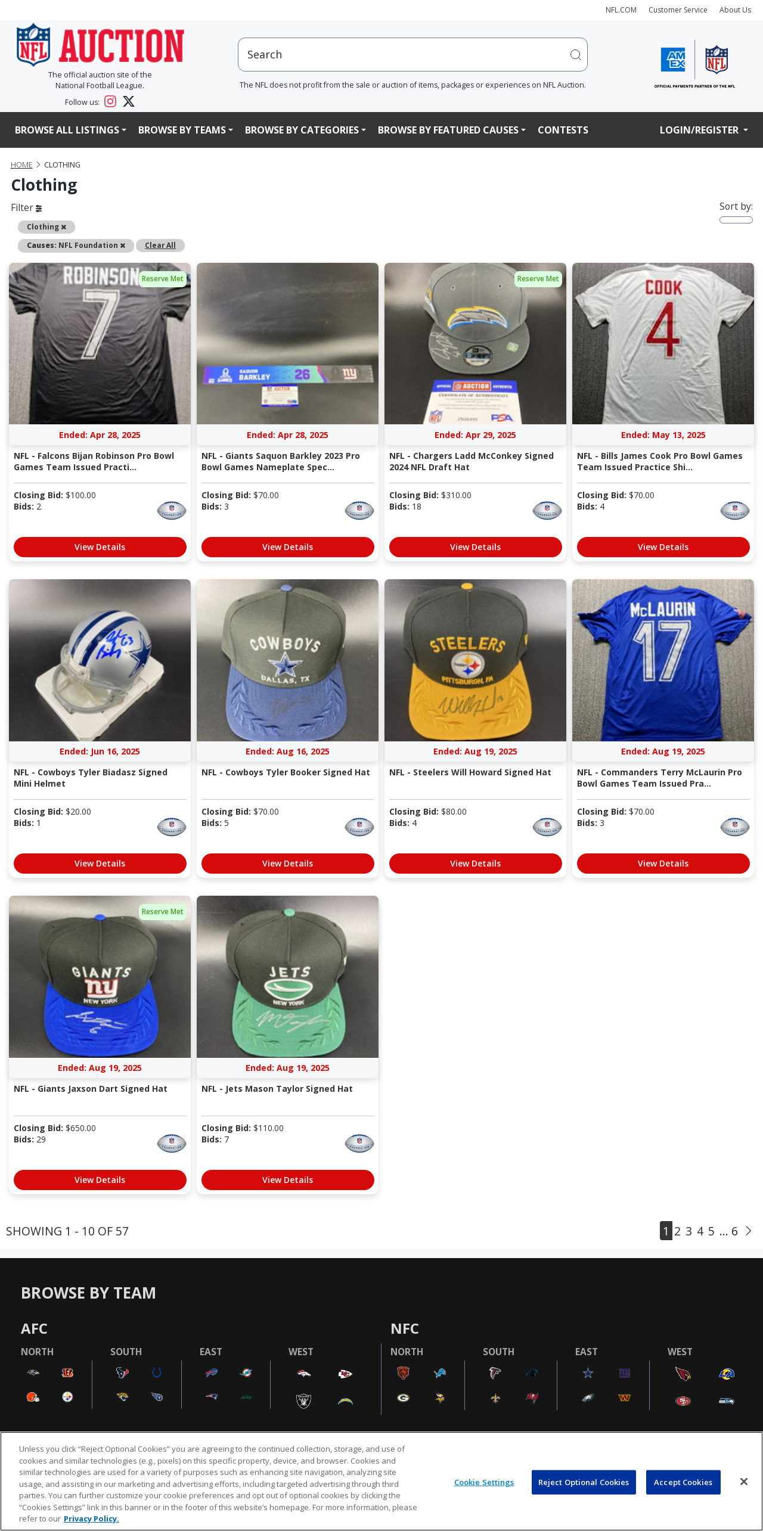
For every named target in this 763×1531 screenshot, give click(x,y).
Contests (563, 129)
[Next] (748, 1230)
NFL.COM (621, 10)
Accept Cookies (683, 1481)
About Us (735, 10)
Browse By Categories (302, 129)
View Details (100, 546)
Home (22, 165)
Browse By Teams (182, 129)
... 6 (728, 1231)
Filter (26, 207)
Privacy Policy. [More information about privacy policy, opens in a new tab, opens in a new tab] (91, 1518)
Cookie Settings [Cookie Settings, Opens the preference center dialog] (484, 1481)
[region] (381, 1481)
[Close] (744, 1481)
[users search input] (413, 55)
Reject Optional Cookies (583, 1481)
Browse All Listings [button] (67, 129)
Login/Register (700, 129)
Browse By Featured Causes (448, 129)
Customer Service (678, 10)
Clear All (160, 245)
